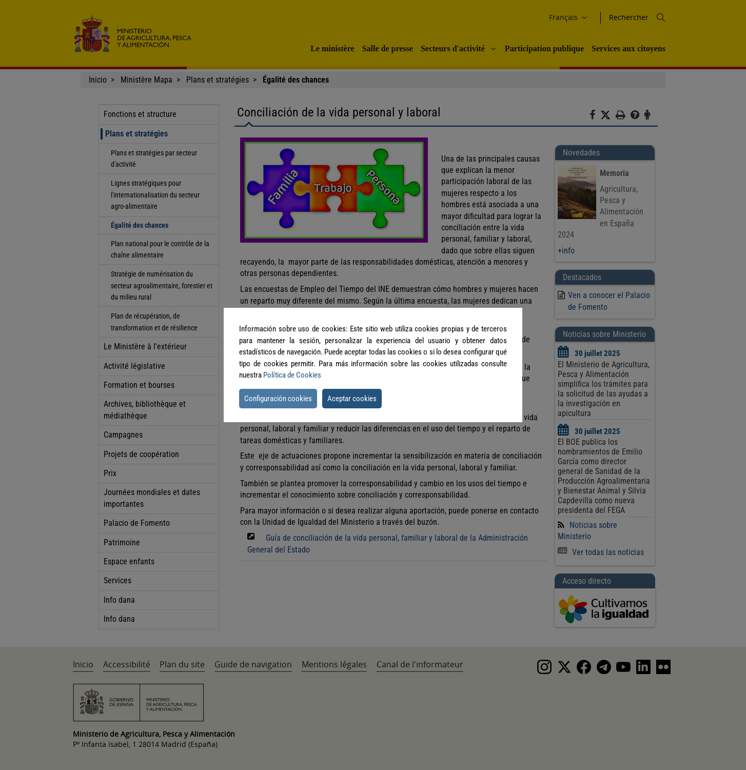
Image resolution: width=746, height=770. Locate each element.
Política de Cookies (292, 375)
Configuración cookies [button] (278, 398)
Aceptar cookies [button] (352, 398)
